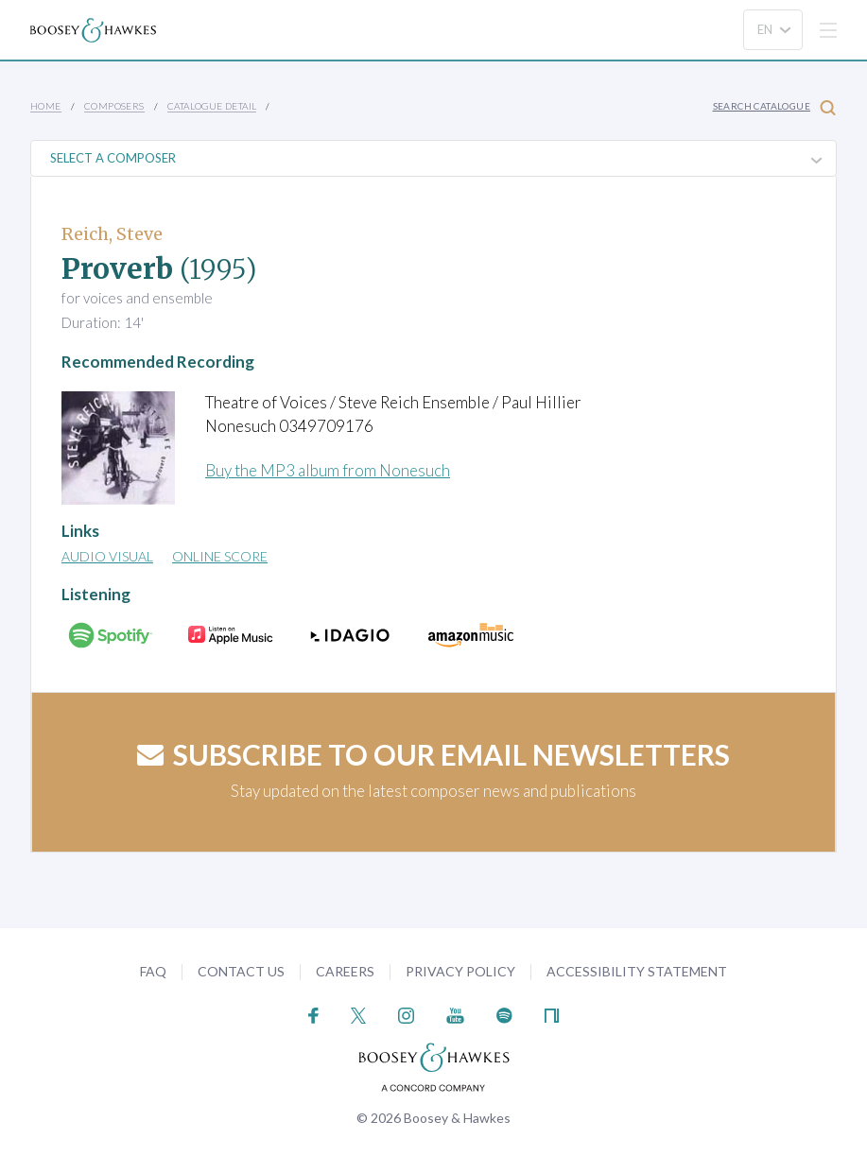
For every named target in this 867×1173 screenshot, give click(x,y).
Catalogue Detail (211, 106)
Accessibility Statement (636, 971)
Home (45, 106)
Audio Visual (107, 556)
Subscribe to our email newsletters (433, 754)
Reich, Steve (112, 234)
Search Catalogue (774, 107)
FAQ (153, 971)
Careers (345, 971)
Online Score (220, 556)
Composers (114, 106)
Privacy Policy (460, 971)
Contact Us (241, 971)
